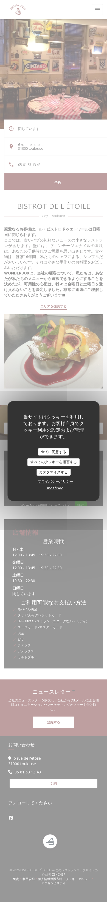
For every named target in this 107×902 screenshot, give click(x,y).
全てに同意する (53, 451)
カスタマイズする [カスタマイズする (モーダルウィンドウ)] (53, 472)
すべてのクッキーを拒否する (53, 461)
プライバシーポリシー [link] (55, 481)
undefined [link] (54, 487)
